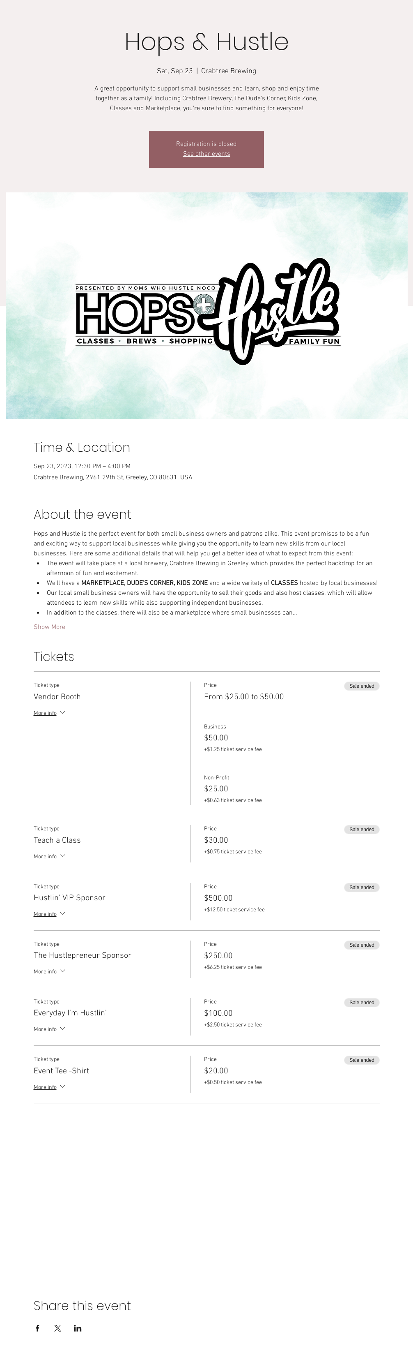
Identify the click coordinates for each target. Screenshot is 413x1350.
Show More (49, 627)
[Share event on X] (58, 1328)
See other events (206, 154)
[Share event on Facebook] (37, 1328)
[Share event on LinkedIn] (78, 1328)
